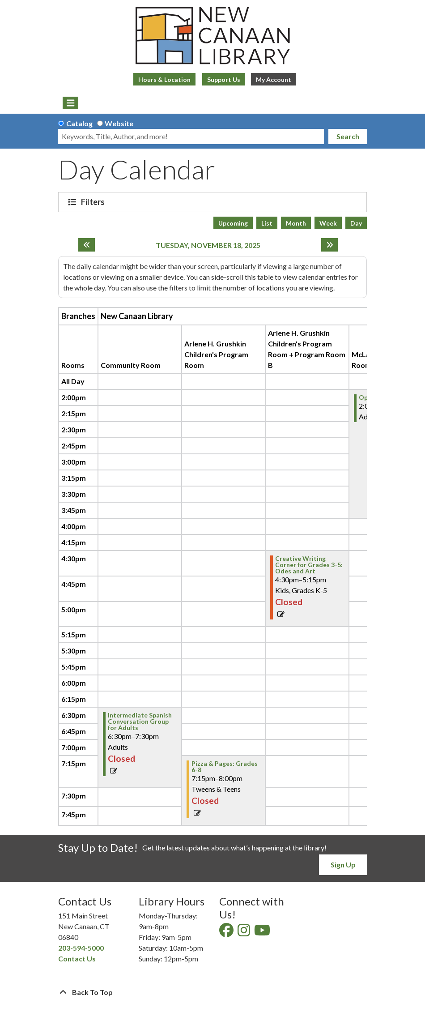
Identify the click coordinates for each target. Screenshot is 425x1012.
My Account (273, 79)
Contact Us (77, 958)
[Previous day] (86, 245)
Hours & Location (164, 79)
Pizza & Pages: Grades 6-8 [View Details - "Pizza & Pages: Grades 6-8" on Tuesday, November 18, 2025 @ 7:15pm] (224, 766)
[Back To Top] (212, 992)
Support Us (223, 79)
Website (119, 123)
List (266, 223)
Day (356, 223)
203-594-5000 (81, 948)
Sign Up (343, 864)
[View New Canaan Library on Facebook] (227, 932)
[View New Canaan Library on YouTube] (263, 932)
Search (347, 136)
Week (328, 223)
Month (296, 223)
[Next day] (329, 245)
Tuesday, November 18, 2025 (208, 245)
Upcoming (233, 223)
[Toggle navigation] (70, 103)
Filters (94, 202)
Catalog (79, 123)
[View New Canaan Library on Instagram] (244, 932)
